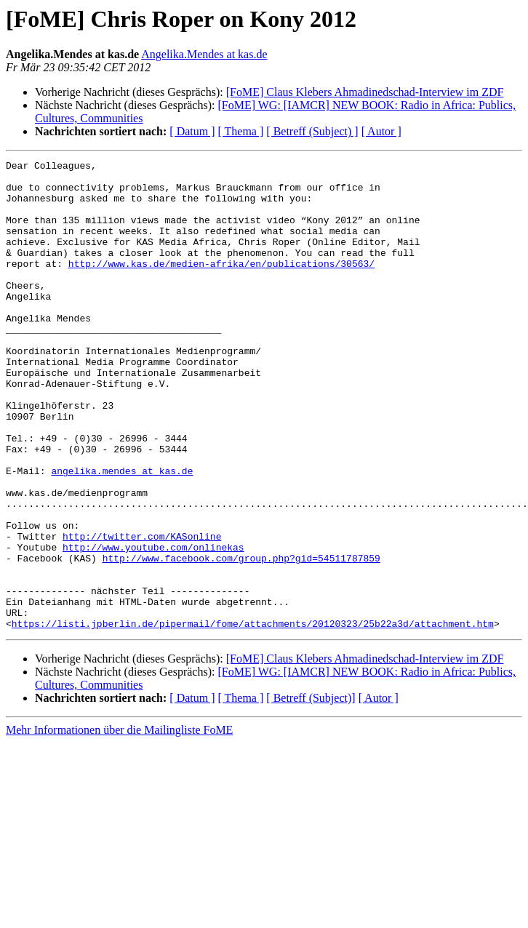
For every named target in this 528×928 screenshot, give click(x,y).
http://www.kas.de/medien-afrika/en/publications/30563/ (221, 285)
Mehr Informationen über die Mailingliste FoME (119, 823)
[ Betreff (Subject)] (310, 791)
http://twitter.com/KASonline (142, 612)
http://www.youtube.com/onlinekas (153, 625)
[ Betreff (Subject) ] (312, 131)
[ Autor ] (381, 131)
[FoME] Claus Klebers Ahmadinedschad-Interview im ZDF (365, 92)
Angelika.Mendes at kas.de (204, 54)
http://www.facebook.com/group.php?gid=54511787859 (241, 638)
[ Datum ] (192, 131)
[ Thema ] (241, 131)
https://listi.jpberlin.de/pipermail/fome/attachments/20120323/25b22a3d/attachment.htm (253, 717)
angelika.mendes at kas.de (122, 533)
